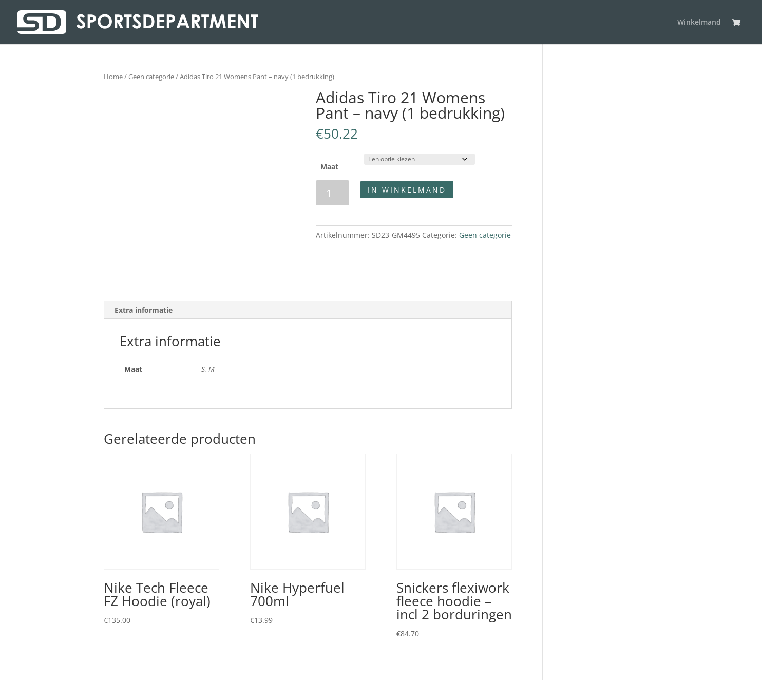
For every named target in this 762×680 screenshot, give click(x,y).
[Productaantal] (332, 192)
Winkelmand (699, 22)
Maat (329, 167)
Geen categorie (151, 76)
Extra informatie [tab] (144, 310)
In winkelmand (407, 190)
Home (113, 76)
